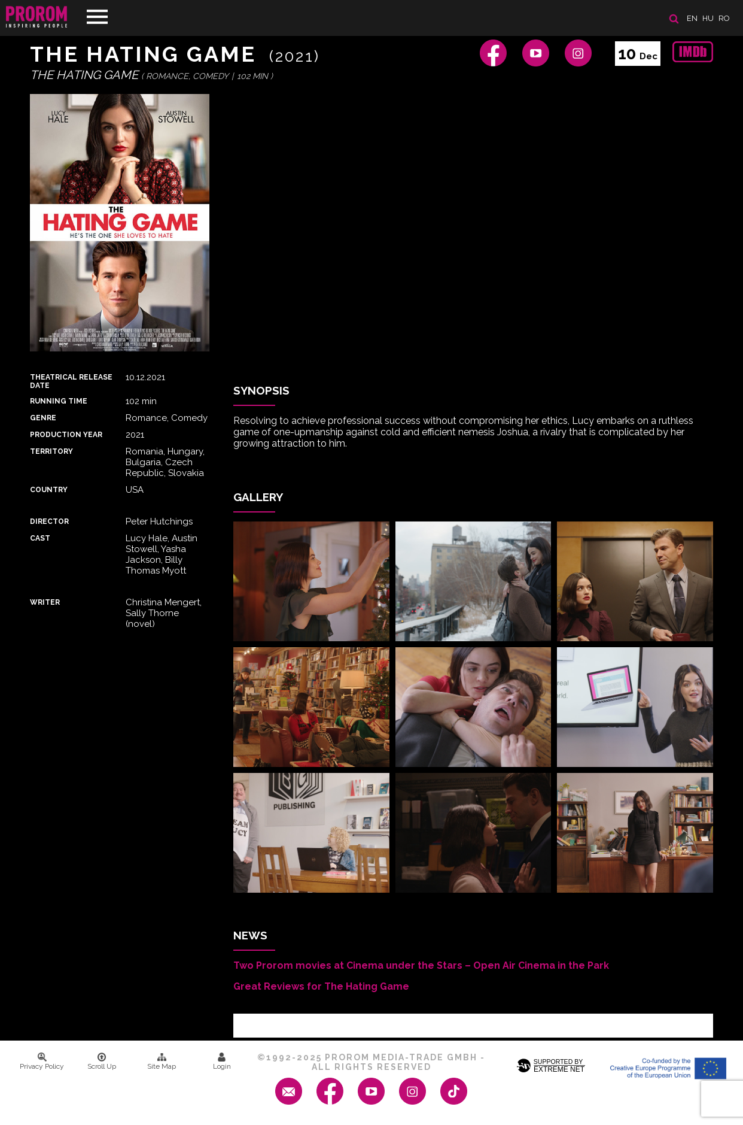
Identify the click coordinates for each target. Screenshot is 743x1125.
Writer (45, 602)
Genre (43, 418)
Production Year (66, 434)
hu (708, 18)
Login (222, 1062)
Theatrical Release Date (71, 381)
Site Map (161, 1062)
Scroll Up (101, 1062)
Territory (51, 451)
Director (49, 521)
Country (49, 490)
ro (724, 18)
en (692, 18)
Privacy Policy (42, 1062)
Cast (40, 538)
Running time (58, 401)
